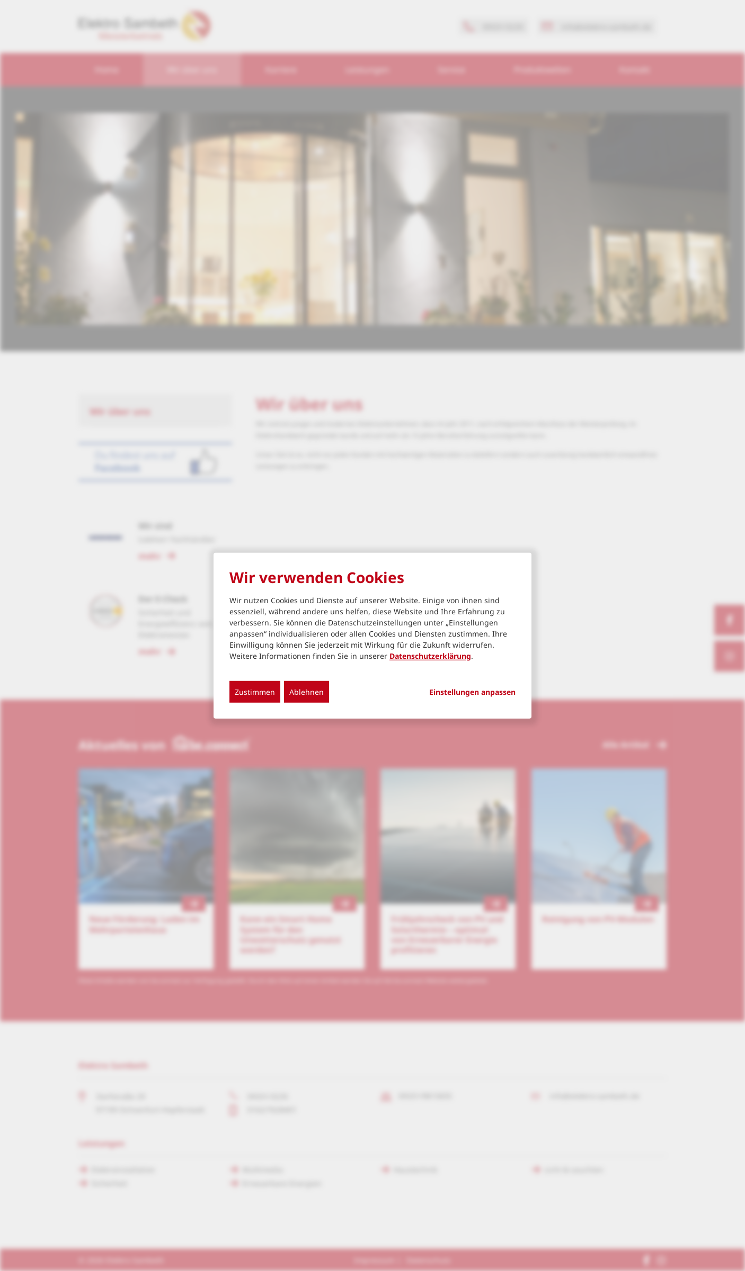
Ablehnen (306, 691)
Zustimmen (255, 691)
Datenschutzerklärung (430, 655)
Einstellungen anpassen (472, 691)
